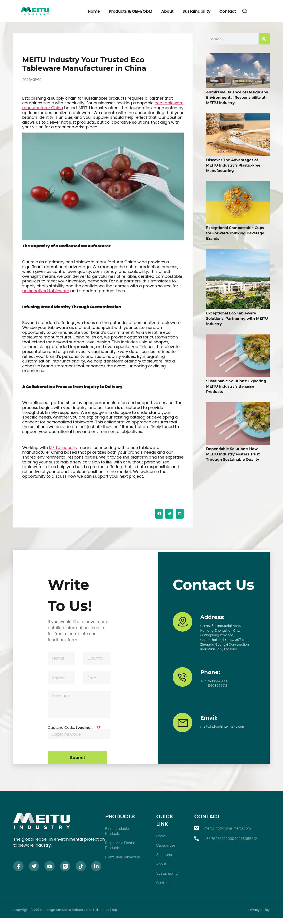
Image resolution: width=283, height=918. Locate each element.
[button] (244, 11)
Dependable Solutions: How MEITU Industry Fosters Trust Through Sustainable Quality (233, 454)
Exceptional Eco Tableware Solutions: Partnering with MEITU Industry (237, 318)
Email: (208, 718)
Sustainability (197, 11)
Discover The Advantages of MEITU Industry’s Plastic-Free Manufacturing (233, 165)
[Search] (264, 38)
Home (94, 11)
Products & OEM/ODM (130, 11)
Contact (227, 11)
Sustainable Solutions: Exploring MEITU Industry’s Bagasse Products (236, 386)
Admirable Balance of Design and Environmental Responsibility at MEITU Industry (237, 97)
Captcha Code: (74, 727)
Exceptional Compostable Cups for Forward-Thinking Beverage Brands (235, 233)
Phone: (210, 672)
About (167, 11)
